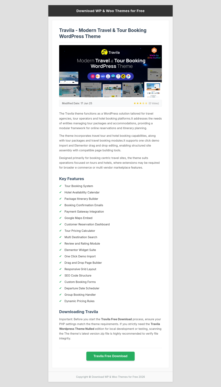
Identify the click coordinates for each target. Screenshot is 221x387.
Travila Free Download (110, 356)
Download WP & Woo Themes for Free (110, 11)
